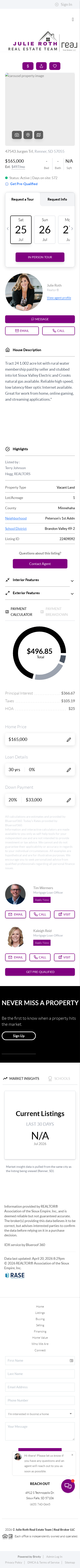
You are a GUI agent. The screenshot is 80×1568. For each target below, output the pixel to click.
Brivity (37, 1556)
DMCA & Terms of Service (44, 1562)
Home (40, 1306)
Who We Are (40, 1344)
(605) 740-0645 (40, 1504)
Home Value (40, 1337)
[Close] (72, 1525)
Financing (40, 1331)
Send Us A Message (40, 1452)
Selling (40, 1325)
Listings (40, 1312)
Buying (40, 1319)
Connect (40, 1350)
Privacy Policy (13, 1562)
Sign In (63, 4)
